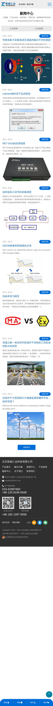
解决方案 (18, 467)
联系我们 (31, 471)
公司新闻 (14, 28)
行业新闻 (39, 28)
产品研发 (43, 467)
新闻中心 (31, 467)
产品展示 (6, 467)
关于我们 (18, 471)
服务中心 (6, 471)
